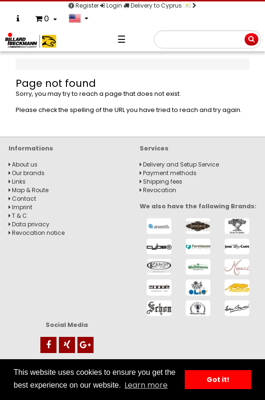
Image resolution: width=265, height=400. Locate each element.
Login (111, 5)
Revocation (158, 190)
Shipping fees (161, 181)
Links (17, 181)
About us (23, 164)
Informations (31, 148)
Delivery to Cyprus (160, 5)
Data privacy (29, 224)
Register (83, 5)
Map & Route (28, 190)
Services (154, 148)
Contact (22, 199)
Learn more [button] (146, 385)
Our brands (27, 173)
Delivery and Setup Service (179, 164)
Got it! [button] (218, 379)
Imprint (20, 207)
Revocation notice (37, 233)
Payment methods (168, 173)
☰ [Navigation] (121, 39)
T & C (18, 216)
